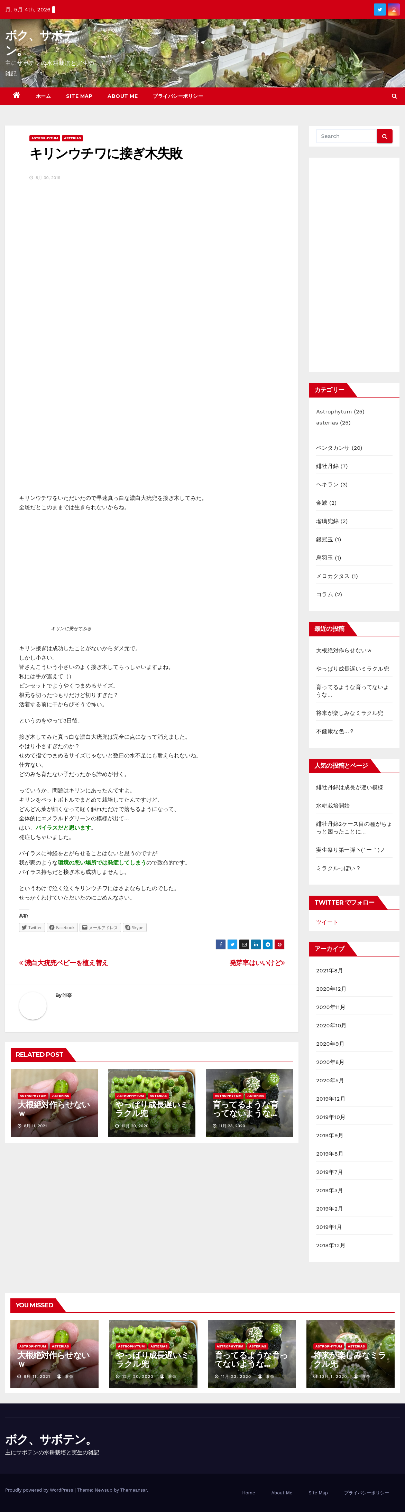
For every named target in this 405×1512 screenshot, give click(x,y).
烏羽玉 (324, 557)
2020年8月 (330, 1062)
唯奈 (67, 995)
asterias (72, 138)
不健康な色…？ (335, 731)
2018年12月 (331, 1245)
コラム (324, 594)
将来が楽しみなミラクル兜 (349, 713)
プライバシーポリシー (178, 96)
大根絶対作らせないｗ (54, 1109)
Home (248, 1492)
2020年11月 (331, 1007)
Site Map (79, 96)
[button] (394, 96)
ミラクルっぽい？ (338, 868)
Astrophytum (44, 138)
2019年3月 (329, 1190)
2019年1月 (329, 1227)
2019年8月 (329, 1153)
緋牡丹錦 (327, 466)
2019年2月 (329, 1208)
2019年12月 (331, 1098)
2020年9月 (330, 1043)
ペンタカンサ (333, 448)
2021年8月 (329, 970)
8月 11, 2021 (37, 1376)
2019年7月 (329, 1172)
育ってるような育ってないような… (245, 1109)
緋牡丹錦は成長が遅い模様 (349, 787)
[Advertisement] (354, 264)
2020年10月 (331, 1025)
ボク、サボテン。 (50, 1439)
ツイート (327, 922)
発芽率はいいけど (257, 963)
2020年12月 (331, 989)
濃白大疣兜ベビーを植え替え (63, 963)
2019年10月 (331, 1117)
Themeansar (133, 1490)
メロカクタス (333, 576)
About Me (123, 96)
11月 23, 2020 (236, 1376)
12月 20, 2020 (137, 1376)
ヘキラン (327, 484)
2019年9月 (329, 1135)
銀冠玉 (324, 539)
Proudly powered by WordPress (40, 1490)
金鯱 (321, 503)
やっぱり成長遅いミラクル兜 (151, 1109)
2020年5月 (330, 1080)
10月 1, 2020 (333, 1376)
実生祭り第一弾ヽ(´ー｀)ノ (350, 850)
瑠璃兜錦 (327, 521)
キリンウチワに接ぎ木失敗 (105, 153)
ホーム (43, 96)
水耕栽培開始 (333, 805)
